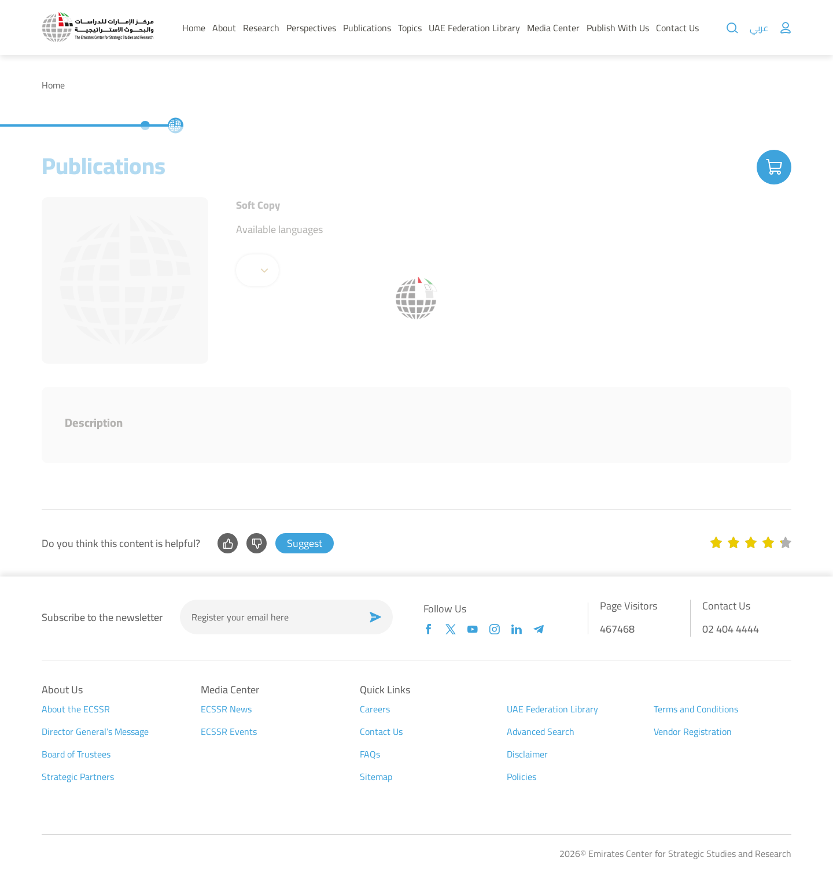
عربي (759, 28)
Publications (367, 27)
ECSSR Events (229, 731)
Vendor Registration (693, 731)
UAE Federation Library (474, 27)
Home (193, 27)
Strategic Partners (78, 777)
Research (261, 27)
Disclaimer (527, 754)
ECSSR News (226, 709)
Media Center (553, 27)
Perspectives (311, 27)
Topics (410, 27)
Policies (521, 777)
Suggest (304, 543)
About (224, 27)
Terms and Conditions (696, 709)
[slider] (750, 543)
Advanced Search (540, 731)
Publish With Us (618, 27)
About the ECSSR (76, 709)
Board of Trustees (76, 754)
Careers (375, 709)
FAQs (370, 754)
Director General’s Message (95, 731)
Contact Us (677, 27)
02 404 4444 (730, 629)
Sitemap (376, 777)
